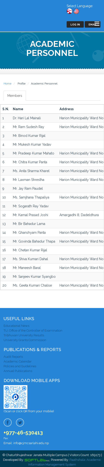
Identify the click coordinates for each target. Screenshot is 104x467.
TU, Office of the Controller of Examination (33, 330)
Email (93, 24)
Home (7, 83)
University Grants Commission (25, 340)
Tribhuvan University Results (24, 335)
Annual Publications (18, 371)
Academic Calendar (18, 361)
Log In (75, 24)
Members (14, 96)
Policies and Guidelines (20, 366)
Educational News (16, 326)
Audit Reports (13, 356)
